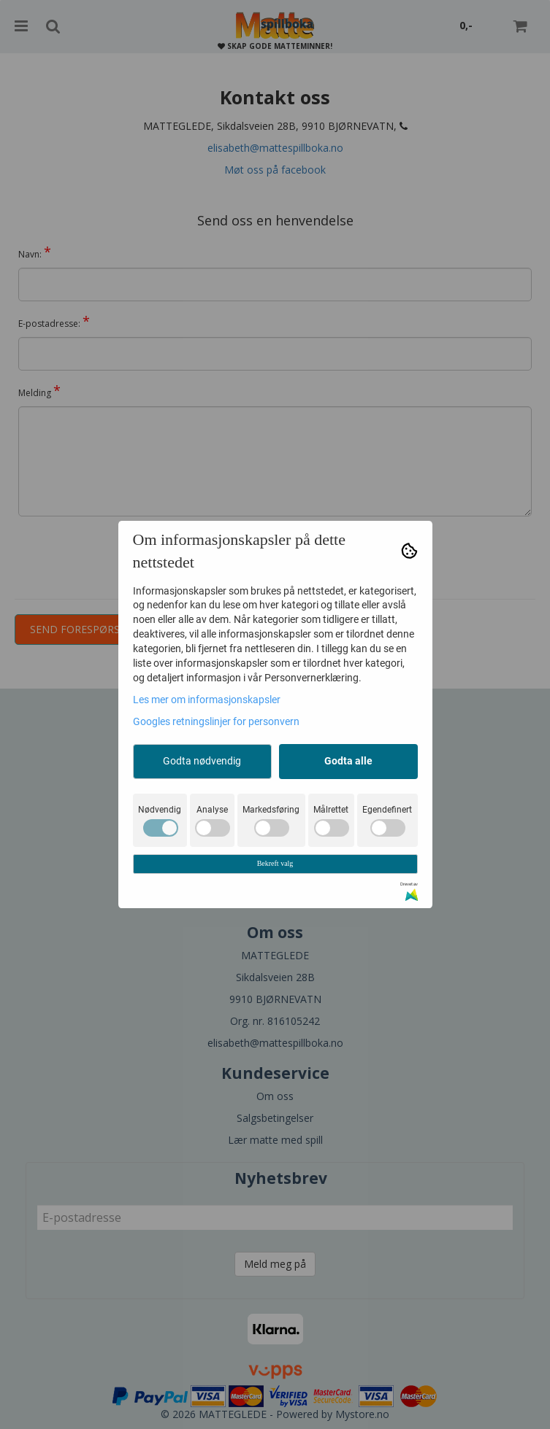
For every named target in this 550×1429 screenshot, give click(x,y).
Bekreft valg (275, 863)
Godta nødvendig (202, 761)
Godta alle (348, 761)
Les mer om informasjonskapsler (206, 699)
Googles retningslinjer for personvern (216, 721)
